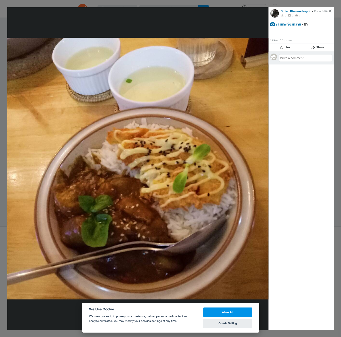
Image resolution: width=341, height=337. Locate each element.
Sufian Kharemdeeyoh (296, 11)
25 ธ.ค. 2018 (320, 11)
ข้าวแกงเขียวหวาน (288, 24)
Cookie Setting (227, 323)
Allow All (227, 312)
